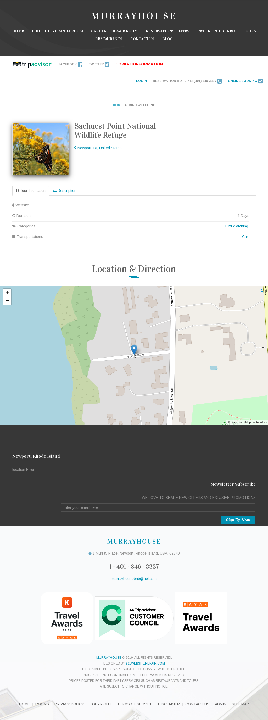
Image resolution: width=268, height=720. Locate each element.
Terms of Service (135, 704)
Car (245, 237)
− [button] (7, 301)
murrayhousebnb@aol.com (134, 579)
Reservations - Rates (167, 31)
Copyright (100, 704)
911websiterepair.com (145, 663)
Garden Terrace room (114, 31)
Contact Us (142, 39)
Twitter (98, 64)
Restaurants (108, 39)
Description (64, 190)
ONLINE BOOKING (245, 81)
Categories (130, 226)
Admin (220, 704)
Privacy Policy (69, 704)
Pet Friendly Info (216, 31)
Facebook (70, 64)
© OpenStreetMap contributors (247, 422)
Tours (249, 31)
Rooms (42, 704)
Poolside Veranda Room (57, 31)
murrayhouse (108, 658)
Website (130, 205)
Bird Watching (236, 226)
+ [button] (7, 293)
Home (18, 31)
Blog (167, 39)
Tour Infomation (31, 190)
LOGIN (141, 81)
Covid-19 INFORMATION (139, 64)
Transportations (130, 236)
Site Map (240, 704)
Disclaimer (169, 704)
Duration (130, 215)
